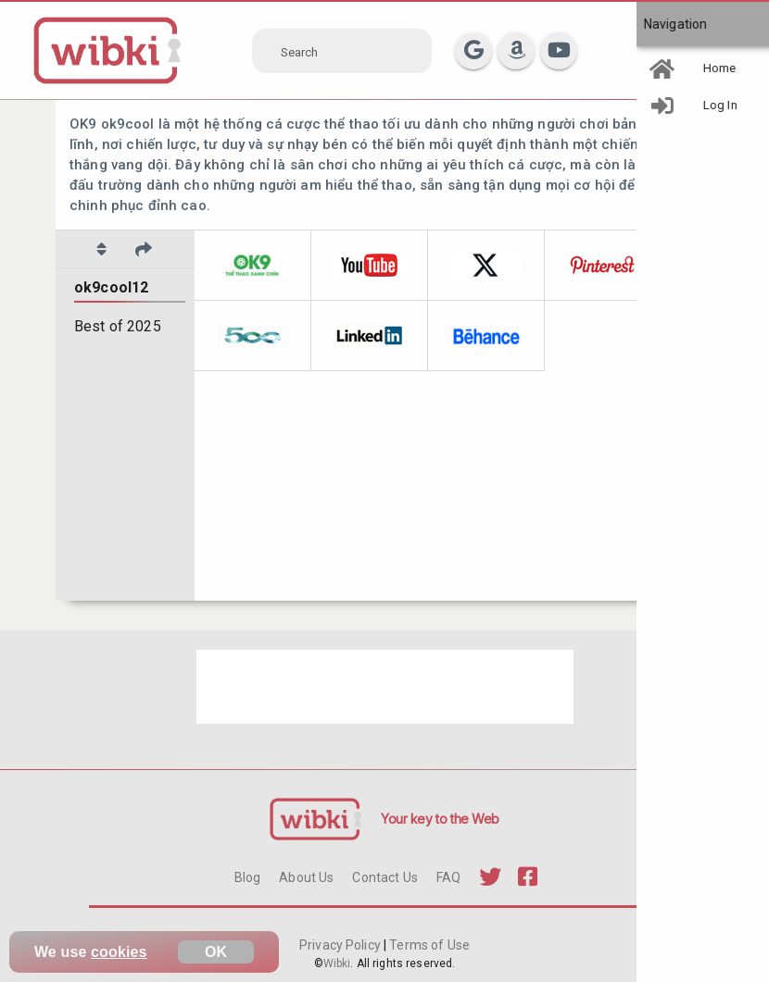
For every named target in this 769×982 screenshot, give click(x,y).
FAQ (448, 877)
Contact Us (384, 877)
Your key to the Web (440, 819)
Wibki (337, 963)
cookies (119, 952)
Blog (247, 877)
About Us (306, 877)
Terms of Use (428, 945)
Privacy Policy (341, 945)
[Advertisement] (385, 687)
